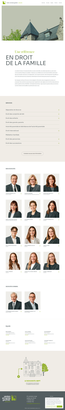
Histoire (55, 2)
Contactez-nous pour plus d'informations (32, 153)
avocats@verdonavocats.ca (33, 403)
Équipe (52, 2)
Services (43, 2)
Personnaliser (49, 406)
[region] (54, 403)
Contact (60, 2)
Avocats (47, 2)
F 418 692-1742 (30, 401)
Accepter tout (59, 406)
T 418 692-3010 (30, 400)
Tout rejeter (54, 406)
